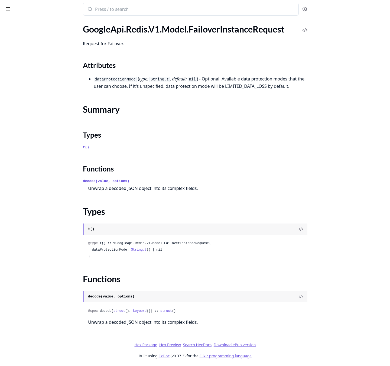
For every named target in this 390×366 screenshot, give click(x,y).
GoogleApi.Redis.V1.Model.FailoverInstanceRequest (38, 42)
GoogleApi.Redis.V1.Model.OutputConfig (38, 308)
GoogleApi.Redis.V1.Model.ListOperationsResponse (38, 213)
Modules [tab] (32, 23)
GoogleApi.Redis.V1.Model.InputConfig (38, 147)
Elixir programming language (266, 355)
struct (159, 311)
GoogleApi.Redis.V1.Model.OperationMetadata (38, 300)
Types (14, 65)
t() (126, 147)
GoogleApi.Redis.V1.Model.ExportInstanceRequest (38, 35)
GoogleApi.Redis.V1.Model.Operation (38, 286)
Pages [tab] (10, 23)
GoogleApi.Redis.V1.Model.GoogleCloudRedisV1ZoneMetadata (38, 132)
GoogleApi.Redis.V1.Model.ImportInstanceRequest (38, 139)
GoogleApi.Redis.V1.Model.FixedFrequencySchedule (38, 81)
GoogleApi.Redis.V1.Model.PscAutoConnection (38, 330)
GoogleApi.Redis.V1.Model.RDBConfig (38, 359)
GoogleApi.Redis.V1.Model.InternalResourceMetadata (38, 169)
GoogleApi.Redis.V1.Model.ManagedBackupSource (38, 249)
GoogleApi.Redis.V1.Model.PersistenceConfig (38, 315)
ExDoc (204, 355)
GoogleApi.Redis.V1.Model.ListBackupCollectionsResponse (38, 176)
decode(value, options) (146, 181)
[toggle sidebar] (74, 8)
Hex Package (186, 344)
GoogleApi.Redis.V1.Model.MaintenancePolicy (38, 235)
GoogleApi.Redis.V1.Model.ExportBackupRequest (38, 28)
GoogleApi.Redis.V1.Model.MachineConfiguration (38, 227)
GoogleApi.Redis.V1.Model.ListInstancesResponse (38, 198)
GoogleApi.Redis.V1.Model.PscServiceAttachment (38, 352)
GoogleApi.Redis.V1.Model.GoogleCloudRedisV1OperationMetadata (38, 125)
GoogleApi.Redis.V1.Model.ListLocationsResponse (38, 205)
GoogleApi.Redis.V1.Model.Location (37, 220)
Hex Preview (211, 344)
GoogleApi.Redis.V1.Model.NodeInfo (38, 271)
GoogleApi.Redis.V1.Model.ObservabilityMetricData (38, 278)
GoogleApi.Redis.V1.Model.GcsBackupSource (38, 96)
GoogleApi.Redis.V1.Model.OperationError (38, 293)
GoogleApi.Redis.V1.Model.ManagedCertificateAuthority (38, 257)
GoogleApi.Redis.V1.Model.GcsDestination (38, 103)
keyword (180, 311)
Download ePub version (275, 344)
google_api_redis (23, 6)
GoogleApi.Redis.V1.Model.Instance (37, 154)
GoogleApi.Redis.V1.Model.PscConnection (38, 344)
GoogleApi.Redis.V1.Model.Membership (38, 264)
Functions (18, 71)
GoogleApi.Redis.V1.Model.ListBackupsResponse (38, 183)
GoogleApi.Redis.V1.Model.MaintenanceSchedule (38, 242)
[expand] (76, 29)
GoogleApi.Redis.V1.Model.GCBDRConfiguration (38, 88)
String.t (179, 250)
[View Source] (341, 229)
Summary (18, 58)
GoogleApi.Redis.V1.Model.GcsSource (38, 110)
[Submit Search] (130, 10)
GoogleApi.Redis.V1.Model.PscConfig (38, 337)
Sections (17, 52)
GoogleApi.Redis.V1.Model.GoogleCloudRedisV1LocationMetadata (38, 118)
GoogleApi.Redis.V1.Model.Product (37, 322)
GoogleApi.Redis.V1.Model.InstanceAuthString (38, 161)
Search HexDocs (237, 345)
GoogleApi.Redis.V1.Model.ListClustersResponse (38, 191)
